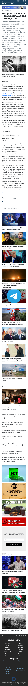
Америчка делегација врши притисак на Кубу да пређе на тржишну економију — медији (13, 445)
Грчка (8, 208)
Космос (21, 649)
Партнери (20, 660)
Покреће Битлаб (20, 670)
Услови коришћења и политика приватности (20, 666)
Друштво (7, 653)
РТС (3, 192)
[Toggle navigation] (25, 3)
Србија (4, 208)
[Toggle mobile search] (22, 3)
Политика (7, 647)
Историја (7, 663)
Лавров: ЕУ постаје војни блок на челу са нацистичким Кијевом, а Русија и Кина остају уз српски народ (13, 416)
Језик (7, 671)
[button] (25, 3)
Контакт (21, 663)
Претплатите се (14, 544)
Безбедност (7, 651)
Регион (20, 643)
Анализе (14, 10)
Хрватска (14, 208)
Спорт (20, 655)
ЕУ (18, 208)
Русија (7, 645)
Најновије (7, 643)
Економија (7, 649)
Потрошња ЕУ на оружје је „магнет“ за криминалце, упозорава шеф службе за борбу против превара (13, 459)
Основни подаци (7, 660)
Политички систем (7, 665)
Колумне (20, 647)
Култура (20, 653)
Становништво (7, 669)
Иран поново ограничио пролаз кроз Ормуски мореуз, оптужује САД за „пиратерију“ (12, 424)
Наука (20, 651)
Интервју (20, 645)
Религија (7, 667)
